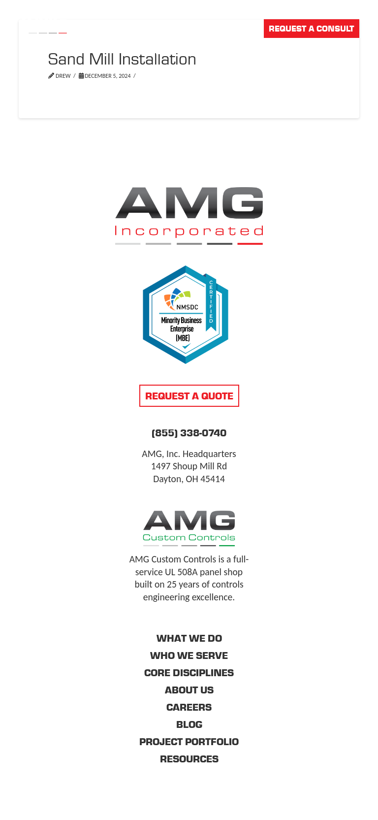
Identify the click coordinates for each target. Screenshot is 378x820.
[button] (352, 51)
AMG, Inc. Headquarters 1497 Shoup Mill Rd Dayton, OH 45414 (189, 466)
